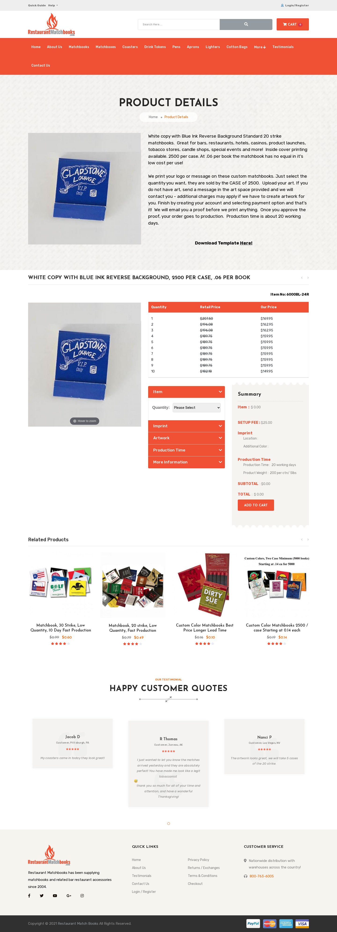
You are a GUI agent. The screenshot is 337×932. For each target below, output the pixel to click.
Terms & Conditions (202, 876)
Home (35, 47)
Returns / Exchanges (204, 868)
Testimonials (283, 47)
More (260, 47)
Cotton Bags (237, 47)
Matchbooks (79, 47)
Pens (176, 47)
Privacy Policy (198, 860)
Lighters (213, 47)
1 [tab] (168, 823)
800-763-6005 (262, 876)
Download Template (224, 243)
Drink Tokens (155, 47)
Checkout (195, 884)
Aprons (193, 47)
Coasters (130, 47)
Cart (293, 25)
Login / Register (144, 892)
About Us (54, 47)
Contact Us (40, 66)
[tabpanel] (73, 743)
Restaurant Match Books (78, 923)
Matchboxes (106, 47)
